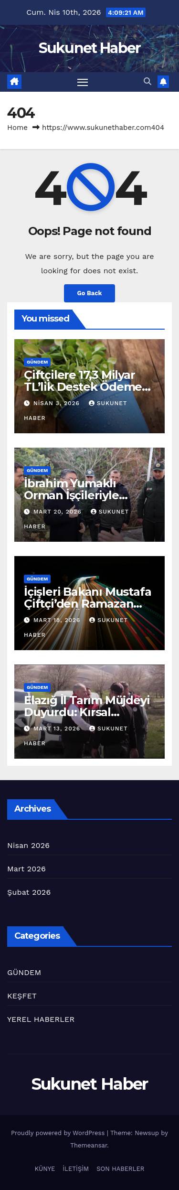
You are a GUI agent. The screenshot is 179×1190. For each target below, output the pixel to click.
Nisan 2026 (28, 845)
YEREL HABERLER (40, 1019)
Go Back (89, 293)
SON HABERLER (120, 1168)
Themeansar (88, 1145)
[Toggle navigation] (82, 82)
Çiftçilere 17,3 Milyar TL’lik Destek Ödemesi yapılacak (87, 387)
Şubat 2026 (29, 892)
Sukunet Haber (90, 48)
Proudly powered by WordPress (59, 1132)
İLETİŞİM (76, 1168)
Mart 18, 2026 (58, 620)
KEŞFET (22, 995)
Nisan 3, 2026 (57, 403)
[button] (147, 81)
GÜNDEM (37, 362)
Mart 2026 (26, 868)
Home (17, 127)
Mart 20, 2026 (58, 511)
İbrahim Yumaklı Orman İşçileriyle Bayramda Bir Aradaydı (88, 495)
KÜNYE (45, 1168)
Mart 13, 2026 (58, 728)
